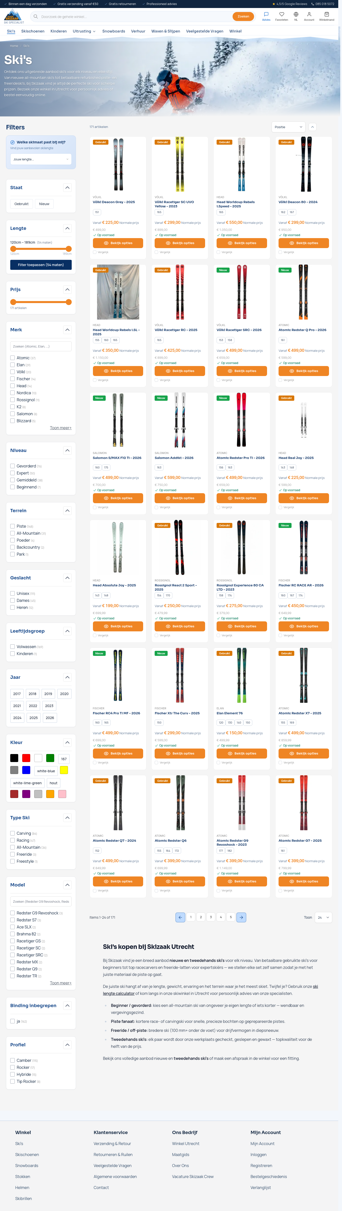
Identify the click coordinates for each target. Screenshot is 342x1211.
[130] (230, 723)
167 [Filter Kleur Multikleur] (64, 759)
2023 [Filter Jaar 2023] (49, 705)
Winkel (235, 31)
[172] (177, 851)
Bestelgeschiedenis (269, 1176)
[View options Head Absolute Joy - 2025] (118, 626)
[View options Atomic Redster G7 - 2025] (304, 881)
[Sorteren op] (289, 126)
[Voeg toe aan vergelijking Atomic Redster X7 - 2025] (280, 762)
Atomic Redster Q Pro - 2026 (302, 330)
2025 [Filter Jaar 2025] (33, 717)
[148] (292, 467)
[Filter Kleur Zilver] (38, 794)
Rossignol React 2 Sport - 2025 (176, 587)
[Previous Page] (180, 917)
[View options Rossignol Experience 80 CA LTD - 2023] (242, 626)
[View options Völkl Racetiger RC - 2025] (180, 371)
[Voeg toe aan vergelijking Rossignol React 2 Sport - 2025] (156, 635)
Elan (220, 708)
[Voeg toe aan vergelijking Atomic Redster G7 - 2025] (280, 890)
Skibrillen (23, 1198)
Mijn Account (263, 1143)
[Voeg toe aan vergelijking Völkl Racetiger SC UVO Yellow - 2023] (156, 252)
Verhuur (138, 31)
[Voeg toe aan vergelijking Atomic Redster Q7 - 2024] (94, 890)
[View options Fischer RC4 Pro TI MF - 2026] (118, 754)
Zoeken (243, 16)
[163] (159, 467)
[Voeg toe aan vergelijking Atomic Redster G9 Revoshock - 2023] (218, 890)
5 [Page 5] (231, 917)
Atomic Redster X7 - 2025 (300, 713)
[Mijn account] (309, 16)
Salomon (100, 453)
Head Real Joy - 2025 (296, 458)
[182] (230, 851)
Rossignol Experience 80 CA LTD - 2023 (240, 587)
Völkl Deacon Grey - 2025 (114, 202)
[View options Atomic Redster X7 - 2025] (304, 754)
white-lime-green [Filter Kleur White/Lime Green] (27, 783)
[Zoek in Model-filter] (41, 901)
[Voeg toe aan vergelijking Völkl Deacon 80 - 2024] (280, 252)
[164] (168, 851)
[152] (97, 851)
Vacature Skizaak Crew (193, 1176)
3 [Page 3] (211, 917)
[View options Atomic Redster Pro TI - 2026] (242, 498)
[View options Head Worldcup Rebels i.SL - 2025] (118, 371)
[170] (168, 595)
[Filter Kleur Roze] (62, 794)
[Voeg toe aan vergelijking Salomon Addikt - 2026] (156, 507)
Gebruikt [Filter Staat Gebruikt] (21, 203)
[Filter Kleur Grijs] (14, 770)
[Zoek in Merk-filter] (41, 346)
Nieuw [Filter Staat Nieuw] (44, 203)
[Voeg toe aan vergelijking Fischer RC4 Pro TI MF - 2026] (94, 762)
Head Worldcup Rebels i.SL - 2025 (116, 332)
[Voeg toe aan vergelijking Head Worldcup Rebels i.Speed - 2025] (218, 252)
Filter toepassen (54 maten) (41, 264)
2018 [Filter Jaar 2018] (32, 693)
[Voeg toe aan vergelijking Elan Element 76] (218, 762)
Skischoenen (32, 31)
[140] (239, 723)
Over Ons (180, 1165)
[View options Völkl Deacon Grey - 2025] (118, 243)
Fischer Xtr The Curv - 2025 (177, 713)
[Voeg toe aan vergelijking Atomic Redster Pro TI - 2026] (218, 507)
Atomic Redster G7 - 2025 (300, 841)
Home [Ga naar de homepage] (14, 46)
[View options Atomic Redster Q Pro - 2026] (304, 371)
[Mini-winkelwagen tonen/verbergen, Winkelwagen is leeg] (326, 16)
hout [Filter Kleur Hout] (53, 783)
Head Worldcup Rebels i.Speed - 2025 (236, 204)
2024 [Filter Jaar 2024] (17, 717)
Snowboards (113, 31)
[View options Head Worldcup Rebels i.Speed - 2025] (242, 243)
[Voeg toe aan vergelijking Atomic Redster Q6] (156, 890)
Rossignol (163, 580)
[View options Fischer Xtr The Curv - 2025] (180, 754)
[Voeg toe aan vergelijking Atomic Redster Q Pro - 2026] (280, 380)
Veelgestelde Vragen (204, 31)
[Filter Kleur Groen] (50, 758)
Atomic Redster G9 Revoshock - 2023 (232, 843)
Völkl (97, 197)
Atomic (284, 325)
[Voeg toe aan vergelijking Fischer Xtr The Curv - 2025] (156, 762)
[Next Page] (241, 917)
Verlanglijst (261, 1187)
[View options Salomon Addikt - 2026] (180, 498)
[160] (106, 340)
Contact (101, 1187)
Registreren (261, 1165)
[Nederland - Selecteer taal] (296, 16)
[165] (159, 212)
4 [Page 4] (221, 917)
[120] (221, 723)
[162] (283, 212)
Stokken (22, 1176)
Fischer (284, 580)
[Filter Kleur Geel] (64, 770)
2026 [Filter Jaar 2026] (50, 717)
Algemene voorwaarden (115, 1176)
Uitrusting (84, 31)
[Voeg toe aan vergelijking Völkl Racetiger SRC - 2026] (218, 380)
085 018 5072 (322, 4)
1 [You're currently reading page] (191, 917)
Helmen (22, 1187)
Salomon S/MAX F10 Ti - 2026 (117, 458)
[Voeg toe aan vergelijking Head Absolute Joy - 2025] (94, 635)
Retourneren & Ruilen (113, 1154)
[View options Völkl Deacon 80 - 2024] (304, 243)
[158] (230, 340)
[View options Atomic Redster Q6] (180, 881)
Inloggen (259, 1154)
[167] (292, 212)
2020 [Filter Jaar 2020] (64, 693)
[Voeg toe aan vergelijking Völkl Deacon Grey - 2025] (94, 252)
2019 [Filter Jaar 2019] (48, 693)
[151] (97, 212)
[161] (283, 340)
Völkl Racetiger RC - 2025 (176, 330)
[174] (230, 595)
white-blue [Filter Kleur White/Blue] (46, 771)
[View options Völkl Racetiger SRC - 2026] (242, 371)
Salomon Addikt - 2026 (174, 458)
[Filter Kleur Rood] (26, 758)
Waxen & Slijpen (165, 31)
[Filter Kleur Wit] (38, 758)
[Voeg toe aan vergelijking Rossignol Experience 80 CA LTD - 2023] (218, 635)
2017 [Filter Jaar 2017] (17, 693)
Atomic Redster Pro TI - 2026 (241, 458)
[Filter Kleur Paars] (26, 794)
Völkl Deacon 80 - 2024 (298, 202)
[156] (221, 467)
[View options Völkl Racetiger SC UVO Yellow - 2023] (180, 243)
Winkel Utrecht (185, 1143)
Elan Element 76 (230, 713)
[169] (292, 723)
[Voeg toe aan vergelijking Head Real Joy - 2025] (280, 507)
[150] (159, 723)
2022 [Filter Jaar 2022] (33, 705)
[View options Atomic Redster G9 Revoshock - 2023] (242, 881)
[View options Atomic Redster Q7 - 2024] (118, 881)
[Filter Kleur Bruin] (14, 794)
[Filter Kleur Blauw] (26, 770)
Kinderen (58, 31)
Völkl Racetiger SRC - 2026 (239, 330)
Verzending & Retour (112, 1143)
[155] (97, 340)
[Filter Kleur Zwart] (14, 758)
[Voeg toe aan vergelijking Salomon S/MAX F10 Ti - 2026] (94, 507)
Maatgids (180, 1154)
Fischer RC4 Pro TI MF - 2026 (116, 713)
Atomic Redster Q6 (170, 841)
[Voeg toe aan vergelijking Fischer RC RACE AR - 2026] (280, 635)
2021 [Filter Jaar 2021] (17, 705)
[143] (283, 467)
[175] (106, 467)
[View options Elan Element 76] (242, 754)
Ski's (11, 31)
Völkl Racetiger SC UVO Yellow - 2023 (174, 204)
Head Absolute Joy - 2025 (114, 585)
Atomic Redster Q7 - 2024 (114, 841)
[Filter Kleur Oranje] (50, 794)
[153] (221, 340)
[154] (159, 595)
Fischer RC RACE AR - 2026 (301, 585)
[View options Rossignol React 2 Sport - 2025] (180, 626)
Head (220, 197)
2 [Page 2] (201, 917)
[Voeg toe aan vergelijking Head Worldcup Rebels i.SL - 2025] (94, 380)
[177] (221, 851)
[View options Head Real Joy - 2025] (304, 498)
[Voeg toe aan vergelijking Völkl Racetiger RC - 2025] (156, 380)
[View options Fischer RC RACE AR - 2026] (304, 626)
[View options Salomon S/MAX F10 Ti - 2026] (118, 498)
